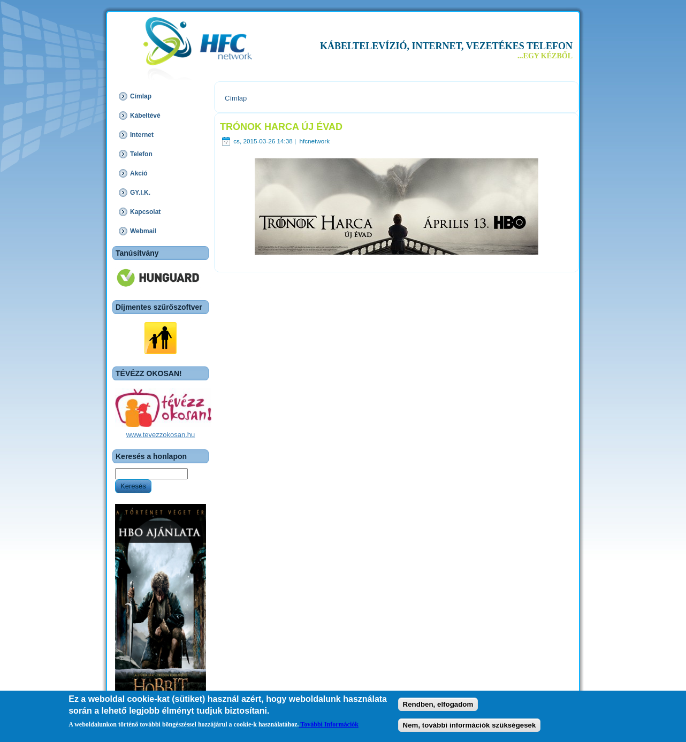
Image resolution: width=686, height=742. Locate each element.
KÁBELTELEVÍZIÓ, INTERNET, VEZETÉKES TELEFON (446, 46)
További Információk (329, 725)
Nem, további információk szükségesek (469, 726)
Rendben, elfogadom (438, 706)
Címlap (236, 98)
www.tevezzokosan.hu (160, 435)
